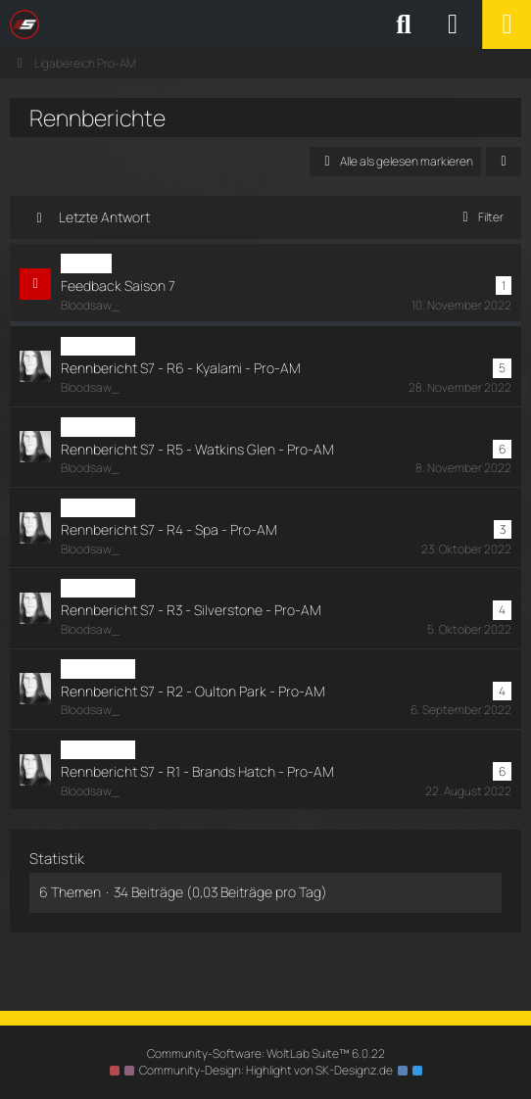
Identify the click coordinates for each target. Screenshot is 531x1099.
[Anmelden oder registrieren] (452, 24)
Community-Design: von (266, 1070)
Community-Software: (266, 1053)
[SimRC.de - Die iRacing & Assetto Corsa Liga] (181, 24)
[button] (503, 161)
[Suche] (403, 24)
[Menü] (506, 24)
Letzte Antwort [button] (104, 217)
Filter (480, 217)
